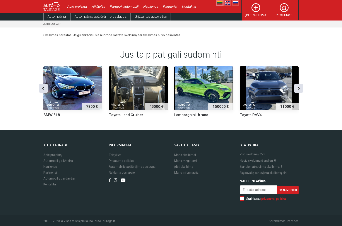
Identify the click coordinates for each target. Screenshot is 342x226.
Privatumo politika (121, 161)
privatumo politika (273, 198)
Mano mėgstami (185, 161)
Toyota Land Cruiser (126, 115)
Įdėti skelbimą (255, 15)
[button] (43, 88)
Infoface (293, 221)
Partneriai (170, 6)
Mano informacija (186, 172)
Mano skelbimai (185, 155)
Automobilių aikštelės (58, 161)
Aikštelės (98, 6)
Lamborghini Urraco (191, 115)
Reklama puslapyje (122, 172)
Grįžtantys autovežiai (151, 16)
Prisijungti (284, 15)
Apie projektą (77, 6)
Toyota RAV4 (251, 115)
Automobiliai (57, 16)
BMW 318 (51, 115)
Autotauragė (52, 24)
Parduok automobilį (124, 6)
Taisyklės (115, 155)
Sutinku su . (263, 198)
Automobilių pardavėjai (59, 178)
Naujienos (150, 6)
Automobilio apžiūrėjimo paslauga (101, 16)
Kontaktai (189, 6)
